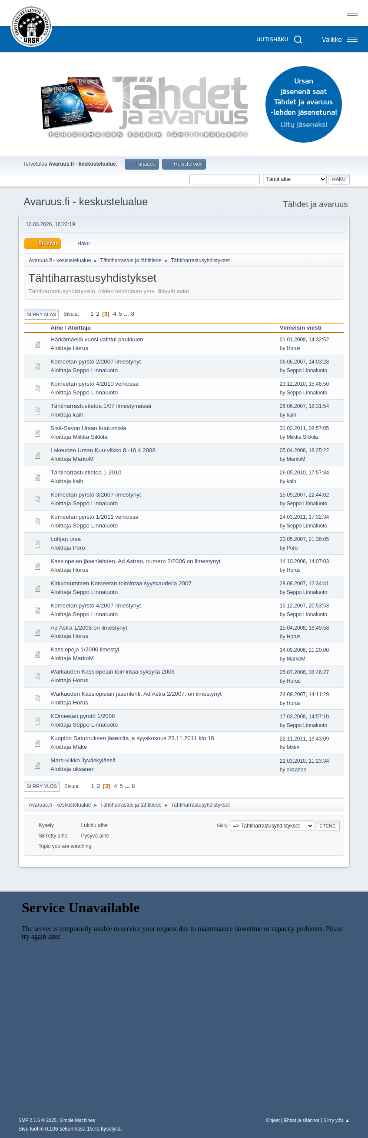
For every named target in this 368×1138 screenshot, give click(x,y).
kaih (78, 414)
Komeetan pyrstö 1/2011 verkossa (94, 517)
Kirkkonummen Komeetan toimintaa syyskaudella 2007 (121, 583)
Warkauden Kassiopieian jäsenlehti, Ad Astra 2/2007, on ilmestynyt (136, 694)
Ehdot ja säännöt (301, 1120)
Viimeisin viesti (301, 327)
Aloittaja (79, 327)
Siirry (222, 825)
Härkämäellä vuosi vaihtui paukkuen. (97, 339)
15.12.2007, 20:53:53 (304, 606)
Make (80, 747)
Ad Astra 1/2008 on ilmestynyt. (89, 627)
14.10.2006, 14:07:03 (304, 561)
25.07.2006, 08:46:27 (304, 672)
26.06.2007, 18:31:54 (304, 406)
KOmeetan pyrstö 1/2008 (82, 716)
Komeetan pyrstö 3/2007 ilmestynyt (95, 494)
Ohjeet (273, 1120)
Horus (80, 348)
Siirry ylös (42, 786)
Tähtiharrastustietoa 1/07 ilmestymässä (100, 406)
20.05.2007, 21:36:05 (304, 539)
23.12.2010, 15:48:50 (304, 384)
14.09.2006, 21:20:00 (304, 650)
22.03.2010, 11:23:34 (304, 761)
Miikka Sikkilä (90, 437)
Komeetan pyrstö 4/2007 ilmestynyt (95, 605)
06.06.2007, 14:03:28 (304, 362)
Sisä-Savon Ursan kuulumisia (88, 428)
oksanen (83, 769)
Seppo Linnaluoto (95, 370)
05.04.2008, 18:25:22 (304, 450)
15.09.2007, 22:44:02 (304, 495)
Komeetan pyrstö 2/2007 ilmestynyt (95, 361)
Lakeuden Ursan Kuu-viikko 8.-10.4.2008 (103, 450)
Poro (79, 547)
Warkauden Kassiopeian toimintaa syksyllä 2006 (112, 671)
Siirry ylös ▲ (336, 1120)
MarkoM (83, 459)
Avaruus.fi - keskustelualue (85, 201)
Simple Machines (77, 1120)
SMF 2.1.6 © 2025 (37, 1120)
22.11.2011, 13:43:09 (304, 739)
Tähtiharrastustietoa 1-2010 (85, 472)
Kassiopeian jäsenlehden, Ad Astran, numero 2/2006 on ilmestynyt (135, 561)
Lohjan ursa (65, 539)
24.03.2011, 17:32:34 (304, 517)
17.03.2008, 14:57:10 (304, 717)
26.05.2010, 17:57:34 (304, 473)
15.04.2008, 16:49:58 (304, 628)
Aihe (56, 327)
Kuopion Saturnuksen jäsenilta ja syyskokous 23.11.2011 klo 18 (132, 738)
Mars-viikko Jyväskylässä (83, 760)
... (127, 313)
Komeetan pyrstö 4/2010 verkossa (94, 383)
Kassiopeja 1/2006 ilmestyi (84, 649)
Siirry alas (41, 314)
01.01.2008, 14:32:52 (304, 340)
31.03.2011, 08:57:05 (304, 428)
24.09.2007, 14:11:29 (304, 694)
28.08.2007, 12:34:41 (304, 584)
